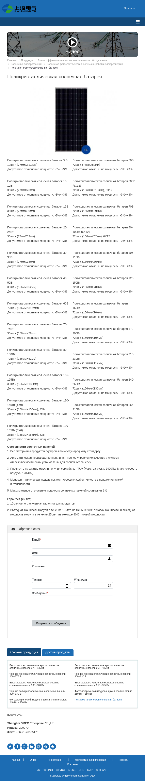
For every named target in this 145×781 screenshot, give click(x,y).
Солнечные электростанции (26, 64)
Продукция (27, 60)
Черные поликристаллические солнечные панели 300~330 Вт (37, 692)
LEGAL (101, 770)
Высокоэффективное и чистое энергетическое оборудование (72, 60)
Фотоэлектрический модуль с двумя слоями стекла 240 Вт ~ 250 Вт (38, 701)
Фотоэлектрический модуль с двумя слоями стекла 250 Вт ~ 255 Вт (103, 692)
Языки (129, 8)
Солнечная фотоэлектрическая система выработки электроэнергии (85, 64)
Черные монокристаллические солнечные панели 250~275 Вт (38, 675)
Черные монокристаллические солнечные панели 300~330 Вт (103, 675)
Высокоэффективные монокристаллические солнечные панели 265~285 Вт (99, 666)
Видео (72, 45)
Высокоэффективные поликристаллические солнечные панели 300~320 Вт (34, 684)
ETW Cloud (45, 770)
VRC (60, 770)
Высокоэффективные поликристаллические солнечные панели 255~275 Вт (99, 684)
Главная (12, 60)
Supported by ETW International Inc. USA (72, 775)
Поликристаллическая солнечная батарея (98, 699)
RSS (72, 770)
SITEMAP (86, 770)
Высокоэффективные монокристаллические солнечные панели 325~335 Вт (34, 666)
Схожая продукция (24, 652)
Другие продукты (57, 652)
